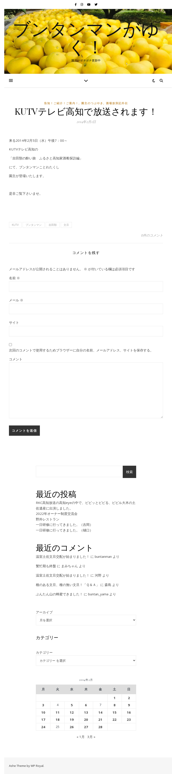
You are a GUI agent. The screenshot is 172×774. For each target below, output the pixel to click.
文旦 (66, 225)
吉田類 (53, 225)
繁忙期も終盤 (46, 566)
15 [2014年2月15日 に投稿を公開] (114, 712)
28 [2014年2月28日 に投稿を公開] (100, 727)
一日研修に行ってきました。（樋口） (64, 530)
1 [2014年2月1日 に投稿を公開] (115, 698)
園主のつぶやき (92, 103)
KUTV (15, 225)
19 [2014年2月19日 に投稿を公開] (72, 719)
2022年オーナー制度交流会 (56, 513)
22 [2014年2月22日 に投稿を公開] (114, 719)
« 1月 (81, 736)
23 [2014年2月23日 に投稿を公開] (129, 719)
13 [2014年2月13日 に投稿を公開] (86, 712)
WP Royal (37, 766)
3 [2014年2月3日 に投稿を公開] (43, 705)
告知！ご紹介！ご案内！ (61, 103)
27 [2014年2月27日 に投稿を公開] (86, 727)
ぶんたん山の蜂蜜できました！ (59, 594)
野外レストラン (47, 519)
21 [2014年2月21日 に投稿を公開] (100, 719)
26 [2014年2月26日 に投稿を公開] (72, 727)
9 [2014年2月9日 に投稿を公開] (129, 705)
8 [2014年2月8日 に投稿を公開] (115, 705)
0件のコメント (152, 235)
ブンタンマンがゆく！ (86, 37)
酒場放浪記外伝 (117, 103)
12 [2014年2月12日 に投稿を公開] (72, 712)
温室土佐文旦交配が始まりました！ (63, 556)
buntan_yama (98, 594)
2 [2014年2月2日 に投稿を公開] (129, 698)
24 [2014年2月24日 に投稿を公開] (43, 727)
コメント (15, 359)
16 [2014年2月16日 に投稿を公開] (129, 712)
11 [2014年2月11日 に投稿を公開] (58, 712)
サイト (14, 322)
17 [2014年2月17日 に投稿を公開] (43, 719)
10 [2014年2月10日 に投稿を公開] (43, 712)
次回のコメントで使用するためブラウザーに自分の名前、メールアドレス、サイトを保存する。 (81, 350)
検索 (129, 471)
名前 (14, 278)
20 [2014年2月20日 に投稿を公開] (86, 719)
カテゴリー (44, 652)
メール (16, 300)
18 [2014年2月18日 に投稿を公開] (58, 719)
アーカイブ (44, 612)
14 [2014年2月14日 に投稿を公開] (100, 712)
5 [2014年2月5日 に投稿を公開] (72, 705)
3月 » (91, 736)
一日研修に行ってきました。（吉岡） (64, 524)
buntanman (103, 556)
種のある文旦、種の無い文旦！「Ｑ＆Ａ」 (67, 584)
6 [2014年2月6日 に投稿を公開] (86, 705)
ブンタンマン (34, 225)
